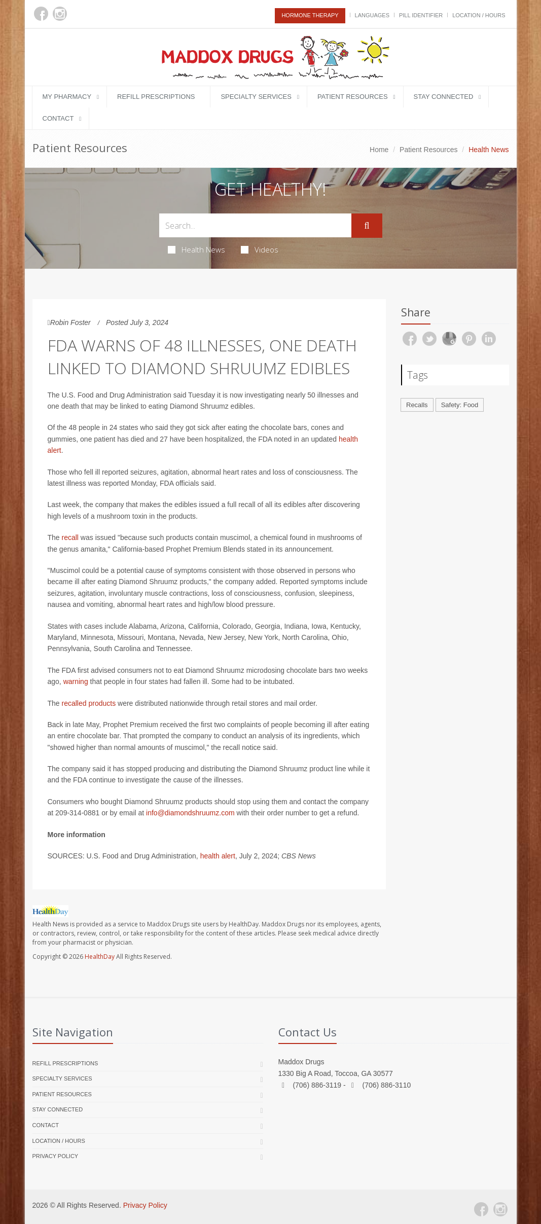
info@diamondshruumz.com (190, 813)
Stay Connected (444, 96)
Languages (372, 15)
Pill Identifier (421, 15)
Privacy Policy (55, 1156)
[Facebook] (41, 14)
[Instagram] (60, 14)
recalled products (89, 703)
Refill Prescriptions (156, 96)
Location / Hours (478, 15)
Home (379, 150)
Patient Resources (352, 96)
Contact (58, 118)
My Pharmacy (67, 96)
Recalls (417, 405)
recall (70, 537)
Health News (196, 249)
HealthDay (100, 956)
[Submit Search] (366, 225)
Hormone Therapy (309, 15)
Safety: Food (460, 405)
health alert (217, 856)
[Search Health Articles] (255, 225)
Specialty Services (256, 96)
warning (75, 681)
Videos (259, 249)
